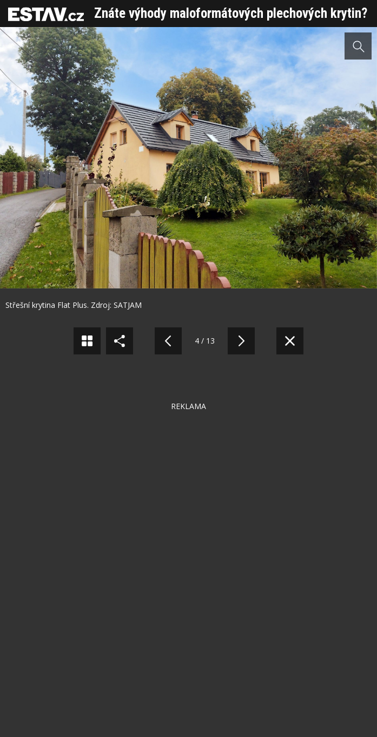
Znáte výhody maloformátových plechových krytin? (230, 13)
